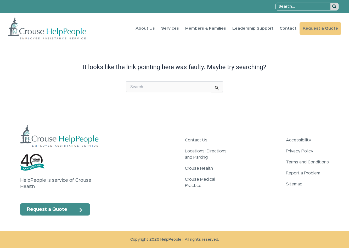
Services (170, 28)
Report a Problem (303, 173)
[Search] (334, 6)
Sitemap (294, 184)
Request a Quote (320, 28)
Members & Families (205, 28)
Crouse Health (199, 168)
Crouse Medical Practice (200, 183)
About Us (145, 28)
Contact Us (196, 140)
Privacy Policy (299, 151)
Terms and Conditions (307, 162)
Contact (288, 28)
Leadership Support (252, 28)
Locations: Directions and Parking (206, 154)
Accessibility (298, 140)
